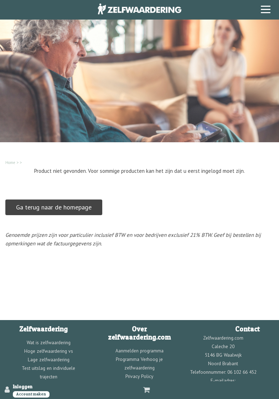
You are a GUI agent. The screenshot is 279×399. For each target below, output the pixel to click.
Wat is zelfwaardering (49, 342)
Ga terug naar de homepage (54, 207)
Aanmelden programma (139, 350)
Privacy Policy (139, 376)
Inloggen (22, 386)
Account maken (31, 394)
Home (10, 162)
